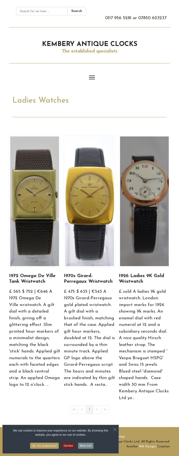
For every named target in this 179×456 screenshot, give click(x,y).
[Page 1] (89, 409)
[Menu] (92, 77)
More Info (86, 446)
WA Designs (147, 446)
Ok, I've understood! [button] (44, 446)
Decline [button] (68, 446)
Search (76, 11)
